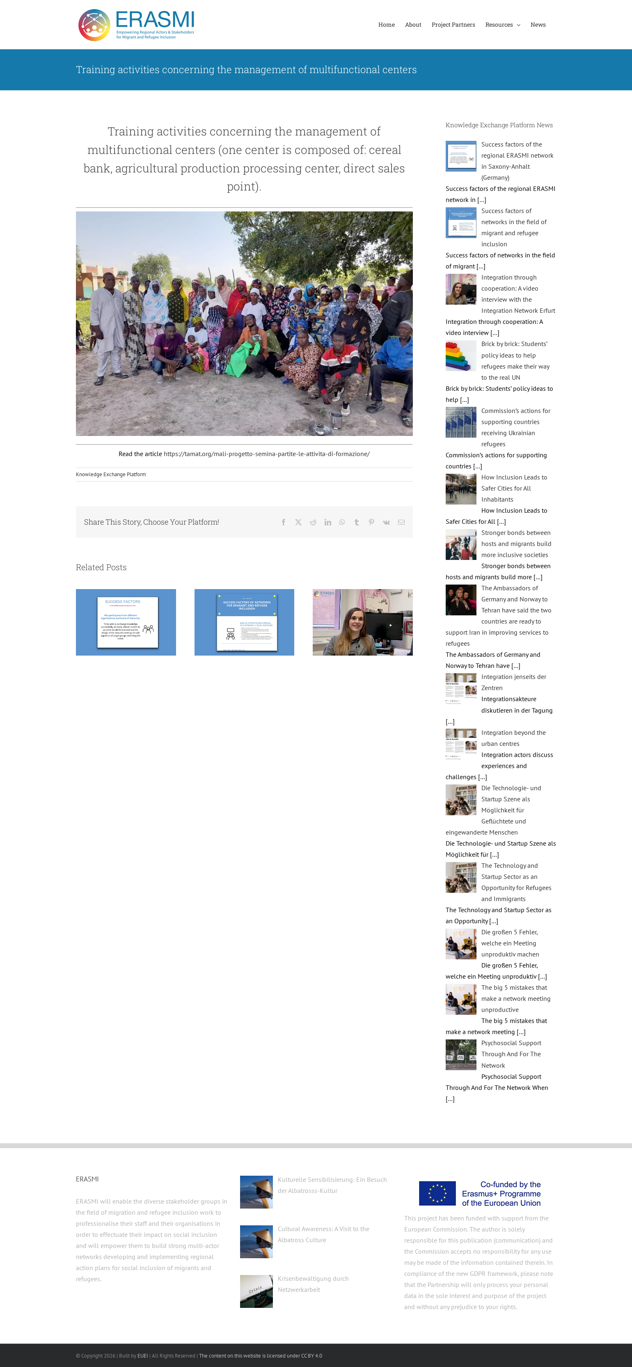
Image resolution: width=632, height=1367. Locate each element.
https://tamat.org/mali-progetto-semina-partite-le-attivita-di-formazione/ (267, 454)
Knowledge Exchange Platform (111, 474)
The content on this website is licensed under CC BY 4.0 (260, 1355)
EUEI (142, 1355)
